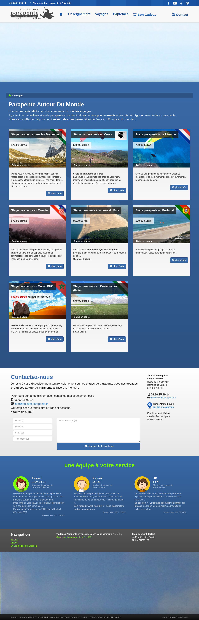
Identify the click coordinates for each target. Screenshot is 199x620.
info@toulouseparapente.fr (31, 403)
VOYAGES (54, 617)
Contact (180, 14)
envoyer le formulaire (98, 446)
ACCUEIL (14, 617)
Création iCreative (181, 617)
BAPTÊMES (64, 617)
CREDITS (84, 617)
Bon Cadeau (144, 14)
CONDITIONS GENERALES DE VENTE (105, 617)
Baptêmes (121, 14)
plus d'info (55, 193)
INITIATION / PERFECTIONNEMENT (34, 617)
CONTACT (75, 617)
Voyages (101, 14)
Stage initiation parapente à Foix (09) (74, 537)
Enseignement (78, 14)
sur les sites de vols (163, 407)
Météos (14, 539)
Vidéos (14, 542)
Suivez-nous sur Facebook (24, 546)
